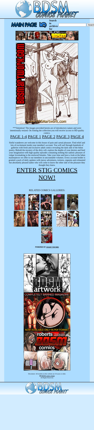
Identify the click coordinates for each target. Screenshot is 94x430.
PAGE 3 (63, 136)
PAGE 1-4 (18, 136)
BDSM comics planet (48, 376)
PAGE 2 (48, 136)
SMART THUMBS (52, 247)
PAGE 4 (77, 136)
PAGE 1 (34, 136)
